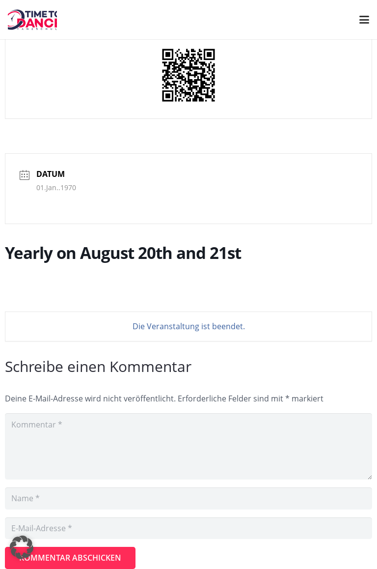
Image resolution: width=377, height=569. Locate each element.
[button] (21, 547)
